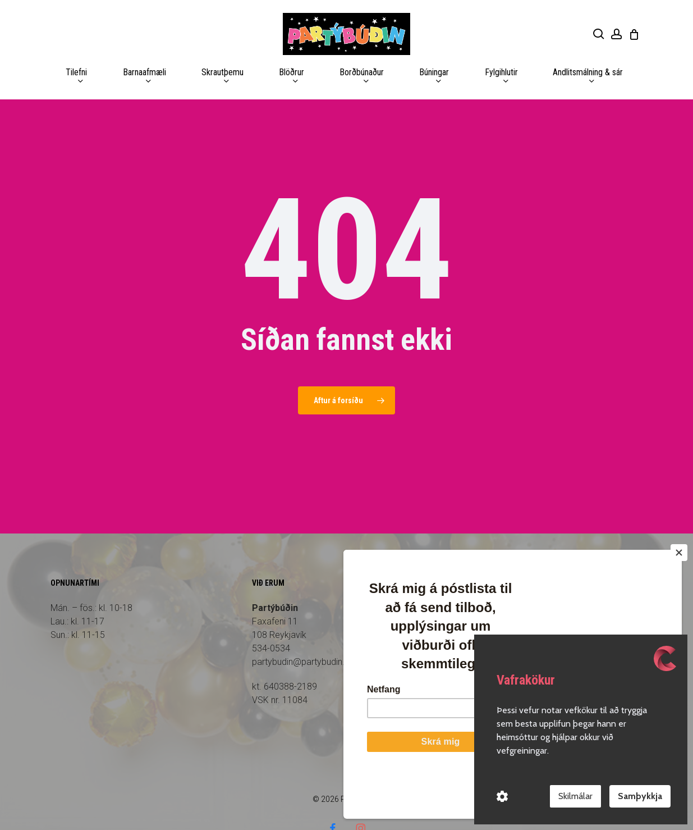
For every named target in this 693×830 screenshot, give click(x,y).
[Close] (679, 595)
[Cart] (634, 34)
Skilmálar (575, 796)
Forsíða (469, 576)
